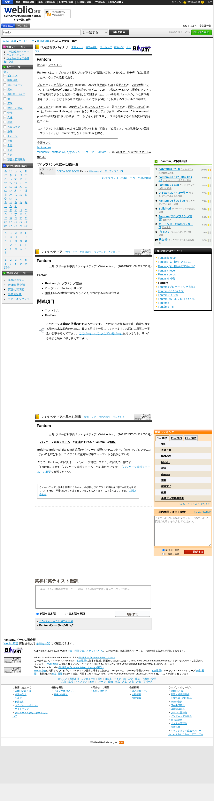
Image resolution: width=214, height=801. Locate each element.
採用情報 (136, 698)
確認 (163, 468)
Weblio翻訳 (176, 701)
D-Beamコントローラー (173, 192)
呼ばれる (64, 99)
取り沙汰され (69, 116)
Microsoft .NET (60, 89)
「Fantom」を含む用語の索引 (56, 621)
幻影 (102, 128)
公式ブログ (134, 152)
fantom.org (44, 147)
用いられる (90, 128)
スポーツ (12, 136)
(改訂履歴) (81, 660)
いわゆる (110, 94)
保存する (140, 99)
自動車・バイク (16, 94)
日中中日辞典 (66, 2)
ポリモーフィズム (109, 171)
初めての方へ (190, 25)
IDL (121, 171)
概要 (163, 492)
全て (6, 72)
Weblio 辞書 (193, 2)
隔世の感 (166, 456)
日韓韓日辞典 (84, 2)
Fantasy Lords (167, 274)
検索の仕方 (21, 694)
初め (110, 84)
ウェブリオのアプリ (64, 690)
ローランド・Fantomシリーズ (63, 288)
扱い (81, 99)
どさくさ (90, 116)
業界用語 (12, 80)
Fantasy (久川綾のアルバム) (175, 261)
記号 (7, 267)
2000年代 (93, 84)
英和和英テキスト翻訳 (56, 580)
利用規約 (19, 701)
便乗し (103, 116)
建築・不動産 (15, 108)
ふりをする (77, 111)
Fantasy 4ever (167, 270)
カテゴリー (114, 252)
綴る (100, 133)
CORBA (61, 171)
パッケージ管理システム (55, 442)
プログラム (142, 449)
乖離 (163, 480)
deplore (165, 474)
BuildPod (43, 449)
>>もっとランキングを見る (195, 504)
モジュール (123, 94)
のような (135, 94)
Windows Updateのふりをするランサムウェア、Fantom (71, 152)
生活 (9, 122)
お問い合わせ (100, 690)
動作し (136, 89)
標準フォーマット (99, 454)
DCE (68, 171)
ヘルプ (208, 2)
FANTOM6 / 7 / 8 (169, 169)
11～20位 (176, 438)
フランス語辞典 (179, 712)
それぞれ (91, 99)
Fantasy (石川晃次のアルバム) (176, 266)
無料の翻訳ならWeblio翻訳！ (59, 13)
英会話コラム (16, 279)
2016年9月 (75, 106)
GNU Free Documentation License (97, 657)
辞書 (7, 2)
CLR (102, 89)
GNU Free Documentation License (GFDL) (80, 667)
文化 (9, 117)
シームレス (123, 89)
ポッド (49, 99)
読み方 (41, 64)
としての (67, 84)
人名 (9, 150)
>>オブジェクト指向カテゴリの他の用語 (127, 178)
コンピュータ (26, 41)
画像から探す (61, 694)
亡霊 (113, 128)
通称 (62, 77)
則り (112, 116)
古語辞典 (100, 2)
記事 (78, 442)
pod (43, 454)
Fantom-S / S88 (169, 184)
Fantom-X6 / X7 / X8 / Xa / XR (176, 298)
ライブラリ (71, 454)
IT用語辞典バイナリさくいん (88, 650)
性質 (137, 116)
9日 (44, 156)
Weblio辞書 (52, 663)
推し (163, 444)
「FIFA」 (164, 231)
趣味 (9, 131)
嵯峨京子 (166, 486)
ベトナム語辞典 (179, 723)
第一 (70, 94)
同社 (131, 106)
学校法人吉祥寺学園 (172, 498)
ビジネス (12, 75)
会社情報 (136, 694)
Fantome (163, 302)
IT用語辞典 (43, 41)
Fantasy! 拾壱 (166, 278)
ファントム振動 (55, 128)
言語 (74, 449)
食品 (9, 145)
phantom (88, 133)
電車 (9, 89)
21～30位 (190, 438)
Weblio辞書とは (23, 690)
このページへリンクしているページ (101, 333)
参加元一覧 (205, 25)
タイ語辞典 (176, 719)
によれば (139, 106)
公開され (121, 84)
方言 (9, 154)
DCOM (75, 171)
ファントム (55, 64)
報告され (117, 106)
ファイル (127, 99)
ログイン (176, 2)
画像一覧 (119, 47)
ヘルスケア (13, 126)
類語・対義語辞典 (25, 2)
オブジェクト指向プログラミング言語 (79, 72)
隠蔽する (123, 116)
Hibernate (94, 171)
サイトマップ (22, 709)
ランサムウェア (93, 111)
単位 (72, 99)
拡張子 (115, 99)
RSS (121, 743)
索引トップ (77, 47)
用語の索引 (91, 47)
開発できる (52, 94)
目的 (78, 94)
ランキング (106, 47)
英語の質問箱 (16, 289)
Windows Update (57, 111)
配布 (83, 454)
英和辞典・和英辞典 (181, 698)
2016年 (130, 72)
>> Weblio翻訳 (202, 512)
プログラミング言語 (49, 84)
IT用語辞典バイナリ (54, 47)
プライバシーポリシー (26, 705)
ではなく (76, 133)
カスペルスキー (94, 106)
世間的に (55, 116)
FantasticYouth (167, 257)
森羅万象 (166, 450)
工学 (9, 103)
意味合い (135, 128)
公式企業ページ (140, 690)
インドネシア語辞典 (181, 716)
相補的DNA (52, 292)
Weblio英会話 (16, 284)
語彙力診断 (15, 294)
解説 (113, 442)
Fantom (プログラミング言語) (63, 283)
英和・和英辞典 (46, 2)
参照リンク (44, 142)
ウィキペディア (51, 251)
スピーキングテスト (20, 298)
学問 (9, 112)
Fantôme (50, 315)
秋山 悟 (163, 239)
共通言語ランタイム (84, 89)
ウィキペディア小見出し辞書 (61, 416)
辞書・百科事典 (16, 159)
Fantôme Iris (166, 306)
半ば (138, 72)
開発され (94, 94)
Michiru (165, 462)
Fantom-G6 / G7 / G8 (172, 200)
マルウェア (49, 77)
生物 (9, 140)
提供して (118, 454)
